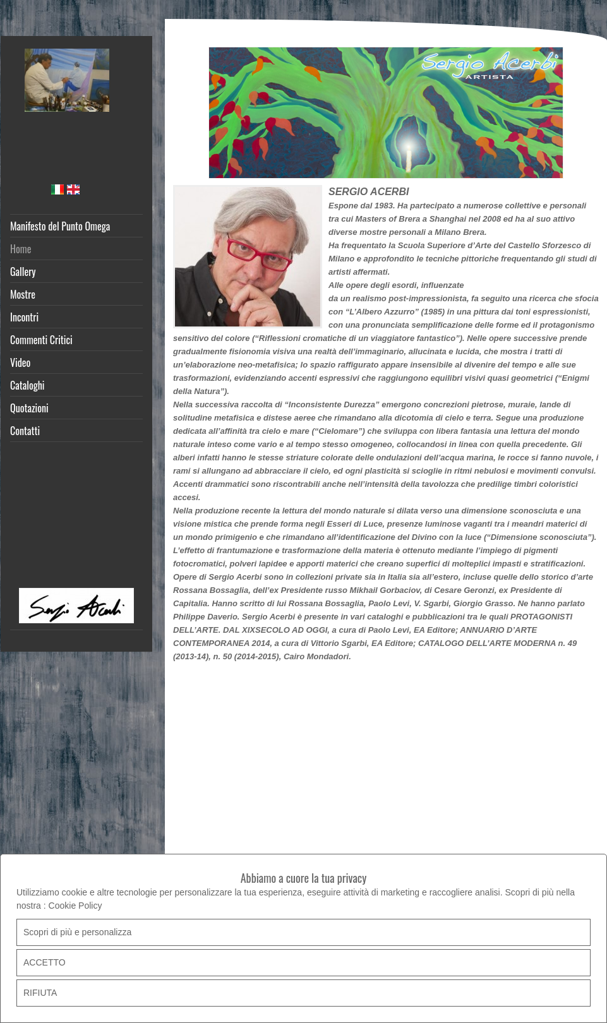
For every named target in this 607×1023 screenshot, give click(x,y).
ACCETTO (44, 962)
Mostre (22, 294)
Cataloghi (27, 385)
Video (20, 362)
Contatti (25, 431)
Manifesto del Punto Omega (60, 226)
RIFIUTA (40, 993)
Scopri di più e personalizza (77, 932)
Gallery (23, 271)
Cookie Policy (75, 905)
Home (20, 249)
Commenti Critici (41, 340)
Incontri (24, 317)
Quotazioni (29, 408)
